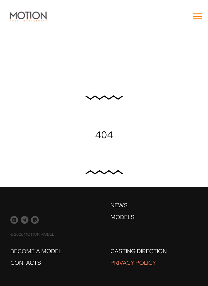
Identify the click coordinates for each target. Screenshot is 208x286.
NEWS (119, 205)
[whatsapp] (35, 220)
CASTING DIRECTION (138, 251)
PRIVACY (122, 262)
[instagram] (14, 220)
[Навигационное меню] (197, 16)
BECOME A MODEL (36, 251)
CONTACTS (25, 262)
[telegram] (24, 220)
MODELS (122, 217)
